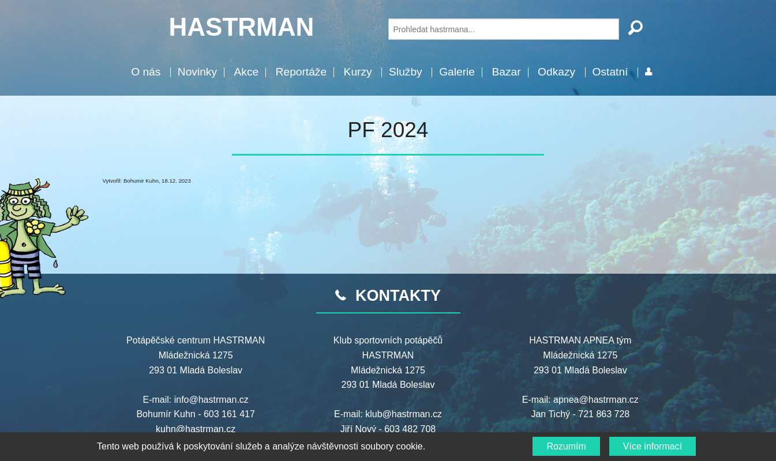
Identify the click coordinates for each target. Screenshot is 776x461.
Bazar (506, 72)
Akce (246, 72)
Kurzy (358, 72)
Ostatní (610, 72)
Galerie (457, 72)
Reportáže (301, 72)
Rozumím (566, 446)
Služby (405, 72)
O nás (145, 72)
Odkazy (556, 72)
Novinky (197, 72)
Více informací (652, 446)
